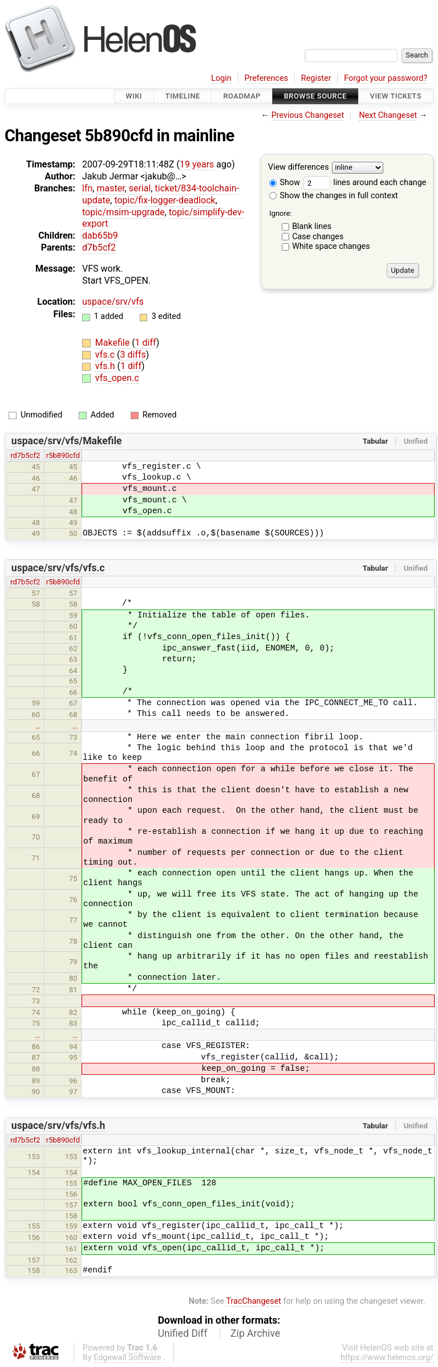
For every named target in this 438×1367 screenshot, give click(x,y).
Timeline (182, 96)
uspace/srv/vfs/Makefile (66, 441)
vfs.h (106, 366)
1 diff (145, 342)
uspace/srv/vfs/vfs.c (58, 568)
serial (140, 188)
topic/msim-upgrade (123, 212)
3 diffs (133, 354)
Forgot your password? (385, 78)
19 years (197, 164)
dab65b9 (100, 235)
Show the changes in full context (333, 195)
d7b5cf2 (99, 247)
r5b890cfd (63, 455)
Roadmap (242, 96)
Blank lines (311, 226)
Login (221, 78)
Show (284, 182)
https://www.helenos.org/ (386, 1357)
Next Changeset (388, 115)
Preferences (266, 78)
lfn (87, 188)
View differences (298, 168)
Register (316, 78)
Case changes (317, 237)
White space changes (331, 246)
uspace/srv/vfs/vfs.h (58, 1125)
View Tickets (395, 96)
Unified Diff (183, 1333)
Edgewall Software (127, 1357)
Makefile (113, 342)
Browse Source (315, 96)
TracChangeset (253, 1301)
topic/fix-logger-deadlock (164, 200)
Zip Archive (255, 1333)
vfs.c (106, 354)
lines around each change (365, 182)
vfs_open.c (117, 378)
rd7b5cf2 (25, 455)
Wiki (133, 96)
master (110, 188)
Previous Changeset (307, 115)
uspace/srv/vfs (113, 301)
